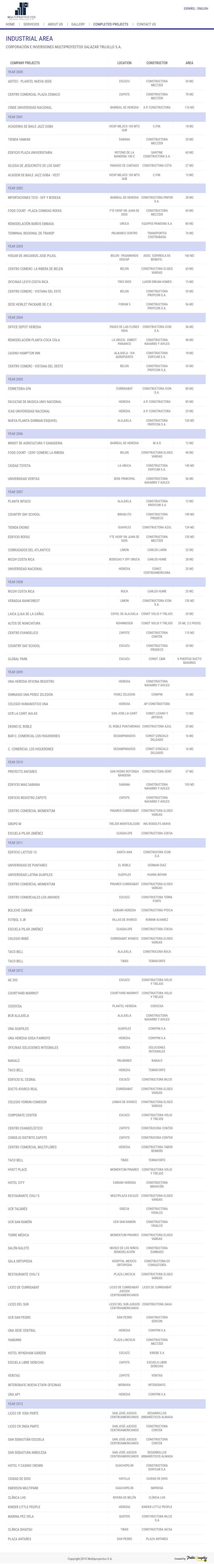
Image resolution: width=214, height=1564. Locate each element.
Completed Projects (110, 24)
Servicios (31, 24)
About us (55, 24)
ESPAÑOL (189, 8)
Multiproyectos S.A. (100, 1559)
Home (10, 24)
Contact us (146, 24)
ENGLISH (202, 8)
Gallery (78, 24)
